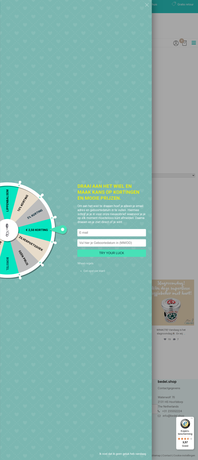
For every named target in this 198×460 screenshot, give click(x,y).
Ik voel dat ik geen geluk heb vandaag (122, 454)
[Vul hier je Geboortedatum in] (111, 243)
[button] (147, 5)
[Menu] (191, 419)
